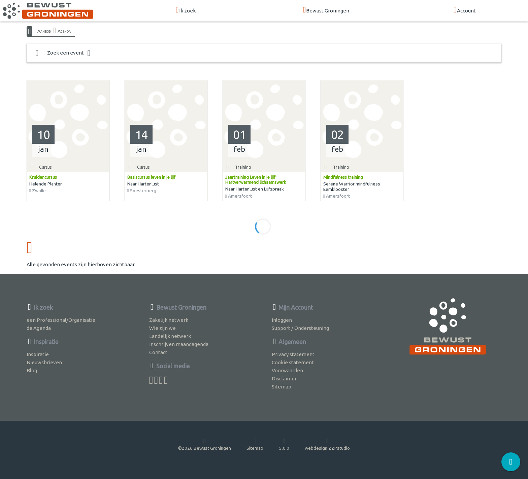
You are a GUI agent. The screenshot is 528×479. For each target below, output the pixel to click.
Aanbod (44, 31)
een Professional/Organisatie (61, 320)
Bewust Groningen (326, 10)
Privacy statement (293, 354)
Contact (158, 352)
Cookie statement (293, 362)
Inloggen (282, 320)
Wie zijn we (162, 328)
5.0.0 (284, 444)
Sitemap (281, 386)
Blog (32, 370)
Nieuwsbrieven (44, 362)
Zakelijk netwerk (168, 320)
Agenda (64, 31)
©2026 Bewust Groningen (204, 444)
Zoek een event (63, 53)
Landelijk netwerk (170, 336)
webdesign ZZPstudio (327, 444)
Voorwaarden (287, 370)
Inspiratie (38, 354)
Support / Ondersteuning (300, 328)
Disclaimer (284, 378)
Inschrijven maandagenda (178, 344)
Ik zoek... (187, 10)
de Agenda (39, 328)
